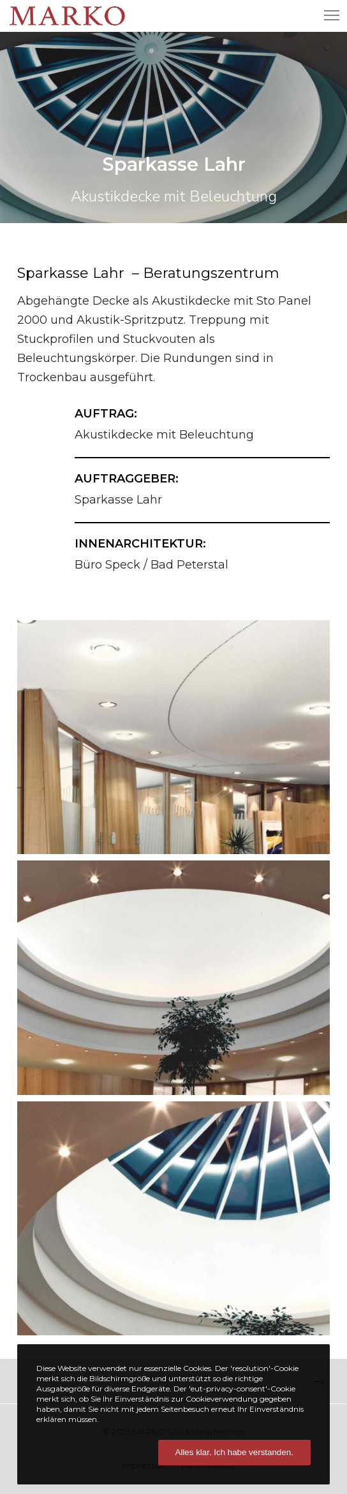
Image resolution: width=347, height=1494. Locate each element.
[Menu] (326, 16)
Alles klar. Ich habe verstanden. (234, 1452)
